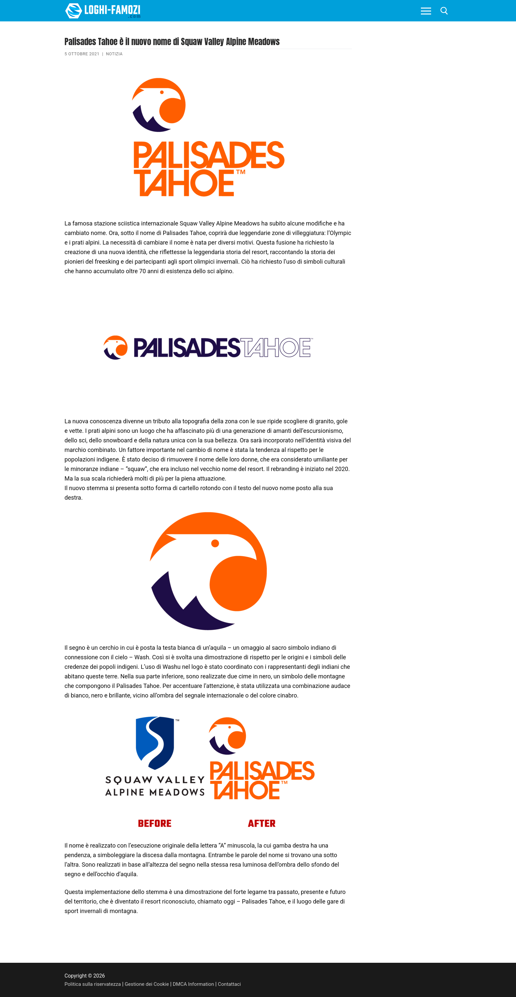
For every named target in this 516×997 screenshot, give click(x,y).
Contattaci (235, 984)
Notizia (114, 53)
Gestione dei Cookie (150, 984)
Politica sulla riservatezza (93, 984)
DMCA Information (198, 984)
